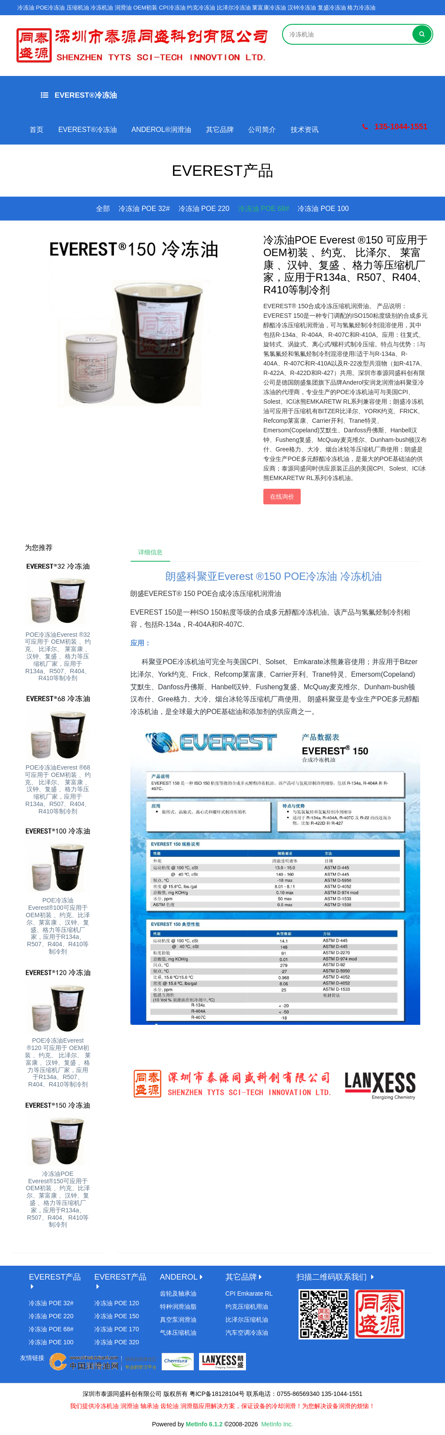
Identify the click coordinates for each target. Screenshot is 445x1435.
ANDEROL (179, 1277)
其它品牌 (220, 129)
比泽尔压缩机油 (247, 1319)
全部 (103, 208)
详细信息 (151, 553)
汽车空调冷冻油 (247, 1332)
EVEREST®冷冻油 (79, 95)
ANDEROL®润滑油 (161, 129)
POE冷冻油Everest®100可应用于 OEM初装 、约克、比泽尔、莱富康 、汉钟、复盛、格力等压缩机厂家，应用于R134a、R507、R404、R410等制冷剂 (58, 926)
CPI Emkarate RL (249, 1293)
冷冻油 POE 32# (144, 208)
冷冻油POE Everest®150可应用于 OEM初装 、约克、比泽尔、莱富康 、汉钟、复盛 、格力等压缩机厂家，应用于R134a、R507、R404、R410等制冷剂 (58, 1199)
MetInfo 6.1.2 (204, 1424)
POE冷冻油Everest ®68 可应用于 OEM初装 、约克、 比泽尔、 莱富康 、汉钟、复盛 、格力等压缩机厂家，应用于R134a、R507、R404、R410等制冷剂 (58, 789)
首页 (36, 129)
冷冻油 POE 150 (116, 1316)
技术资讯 (305, 129)
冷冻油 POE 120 (116, 1303)
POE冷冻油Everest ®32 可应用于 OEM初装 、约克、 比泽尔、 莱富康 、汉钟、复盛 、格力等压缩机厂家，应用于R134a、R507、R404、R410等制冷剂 (58, 656)
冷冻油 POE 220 (204, 208)
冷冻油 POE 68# (263, 208)
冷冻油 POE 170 (116, 1329)
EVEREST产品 (55, 1277)
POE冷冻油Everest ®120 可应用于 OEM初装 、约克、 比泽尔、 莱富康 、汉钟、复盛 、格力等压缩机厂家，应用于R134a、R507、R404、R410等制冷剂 (58, 1062)
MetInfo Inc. (277, 1424)
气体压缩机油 (178, 1332)
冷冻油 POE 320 (116, 1342)
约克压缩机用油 (247, 1306)
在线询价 (282, 496)
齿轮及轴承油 (178, 1293)
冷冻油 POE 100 (323, 208)
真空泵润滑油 (178, 1319)
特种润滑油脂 (178, 1306)
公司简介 (262, 129)
